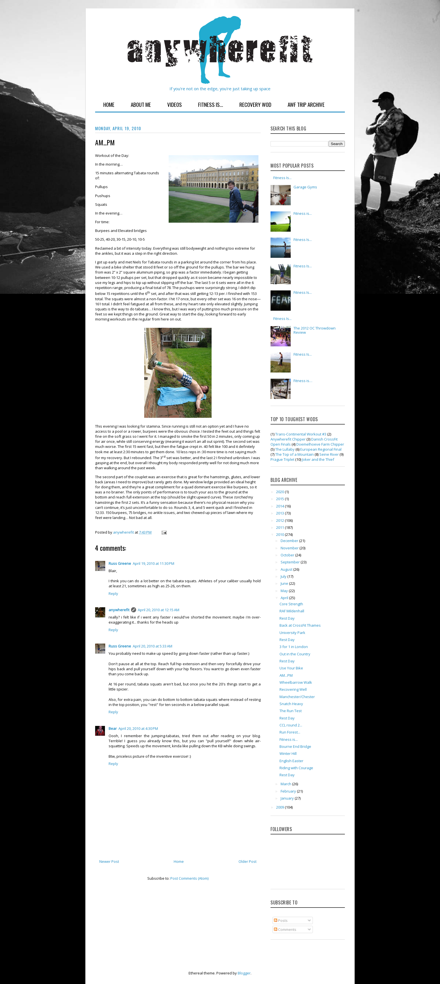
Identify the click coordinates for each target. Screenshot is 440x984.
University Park (292, 632)
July (284, 576)
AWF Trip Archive (306, 104)
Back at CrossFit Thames (300, 625)
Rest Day (287, 618)
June (285, 583)
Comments (285, 929)
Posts (281, 920)
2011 (280, 527)
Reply (113, 593)
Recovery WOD (255, 104)
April (285, 597)
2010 (280, 534)
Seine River (329, 454)
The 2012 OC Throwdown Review (315, 330)
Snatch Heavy (291, 703)
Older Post (247, 861)
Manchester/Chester (297, 696)
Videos (174, 104)
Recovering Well (293, 689)
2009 (280, 807)
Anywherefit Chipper (288, 439)
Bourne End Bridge (295, 746)
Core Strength (291, 603)
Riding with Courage (296, 767)
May (285, 590)
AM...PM (286, 675)
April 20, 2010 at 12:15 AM (158, 609)
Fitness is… (303, 380)
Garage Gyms (305, 186)
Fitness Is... (210, 104)
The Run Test (290, 710)
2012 (280, 520)
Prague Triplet (282, 459)
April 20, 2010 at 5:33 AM (152, 646)
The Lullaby (285, 449)
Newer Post (109, 861)
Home (108, 104)
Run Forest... (289, 732)
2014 (280, 506)
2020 (280, 491)
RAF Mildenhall (291, 610)
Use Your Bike (291, 668)
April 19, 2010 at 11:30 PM (153, 563)
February (289, 791)
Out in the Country (294, 653)
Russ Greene (120, 563)
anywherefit (119, 609)
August (287, 569)
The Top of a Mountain (294, 454)
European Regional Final (321, 449)
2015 (280, 498)
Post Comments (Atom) (189, 878)
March (286, 783)
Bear (113, 728)
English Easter (291, 760)
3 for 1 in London (293, 646)
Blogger (244, 973)
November (290, 547)
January (288, 798)
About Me (141, 104)
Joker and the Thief (318, 459)
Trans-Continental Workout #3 (300, 434)
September (291, 562)
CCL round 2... (290, 725)
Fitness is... (303, 213)
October (288, 555)
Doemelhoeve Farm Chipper (320, 444)
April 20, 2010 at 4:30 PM (138, 728)
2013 (280, 513)
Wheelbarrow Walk (295, 682)
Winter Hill (288, 753)
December (290, 540)
